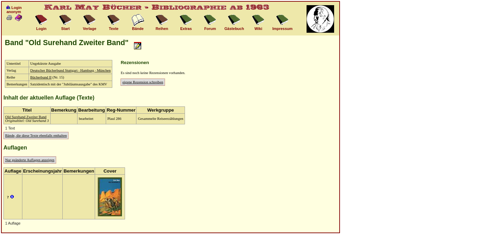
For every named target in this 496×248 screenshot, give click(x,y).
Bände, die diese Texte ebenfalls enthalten (36, 135)
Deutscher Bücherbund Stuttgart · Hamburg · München (70, 70)
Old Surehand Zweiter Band (25, 117)
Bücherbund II (41, 77)
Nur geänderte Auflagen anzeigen (29, 160)
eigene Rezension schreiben (142, 82)
